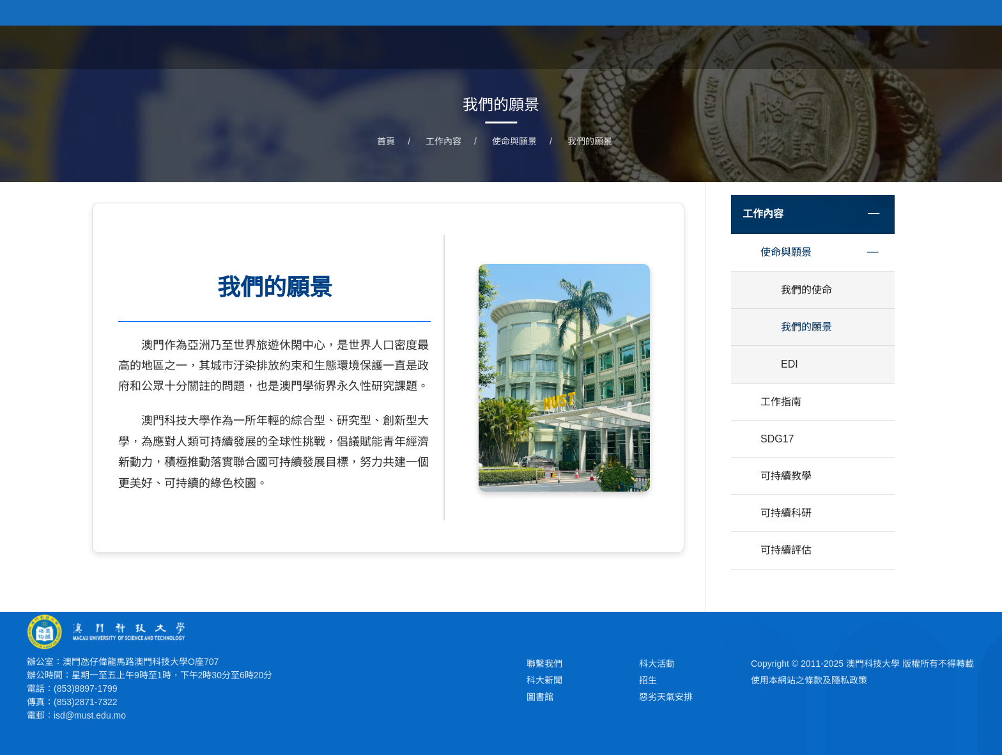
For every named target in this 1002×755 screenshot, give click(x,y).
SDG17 (899, 46)
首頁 (566, 46)
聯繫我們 (544, 663)
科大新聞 (544, 680)
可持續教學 (786, 476)
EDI (789, 364)
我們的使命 (806, 289)
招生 (648, 680)
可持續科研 (786, 513)
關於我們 (620, 46)
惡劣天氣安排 (666, 697)
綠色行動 (838, 46)
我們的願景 (589, 141)
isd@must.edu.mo (90, 715)
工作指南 (780, 401)
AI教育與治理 (761, 46)
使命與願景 (514, 141)
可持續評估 (786, 550)
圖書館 (540, 697)
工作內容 (685, 46)
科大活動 (657, 663)
